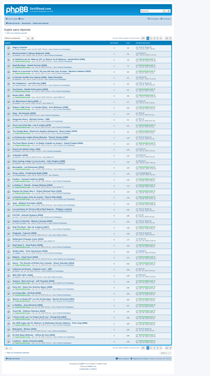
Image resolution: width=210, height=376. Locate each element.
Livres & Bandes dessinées (62, 211)
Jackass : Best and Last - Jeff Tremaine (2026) (33, 281)
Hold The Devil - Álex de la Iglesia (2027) (30, 227)
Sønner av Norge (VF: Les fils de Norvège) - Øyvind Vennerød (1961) (43, 299)
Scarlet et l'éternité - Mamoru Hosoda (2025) (32, 221)
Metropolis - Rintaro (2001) (24, 329)
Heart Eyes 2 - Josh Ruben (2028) (27, 245)
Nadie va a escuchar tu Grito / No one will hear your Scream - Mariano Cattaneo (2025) (51, 71)
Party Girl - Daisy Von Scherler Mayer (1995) (32, 287)
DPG (17, 121)
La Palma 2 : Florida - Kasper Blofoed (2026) (32, 185)
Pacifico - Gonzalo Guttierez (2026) (28, 179)
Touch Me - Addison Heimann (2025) (28, 311)
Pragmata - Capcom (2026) (24, 233)
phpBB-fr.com (91, 366)
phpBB (81, 364)
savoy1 (18, 253)
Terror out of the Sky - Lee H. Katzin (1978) (31, 125)
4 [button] (157, 38)
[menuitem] (21, 19)
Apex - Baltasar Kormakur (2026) (27, 203)
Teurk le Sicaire (20, 49)
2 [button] (151, 38)
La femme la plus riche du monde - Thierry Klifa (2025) (37, 197)
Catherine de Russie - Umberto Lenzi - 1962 (32, 269)
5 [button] (160, 38)
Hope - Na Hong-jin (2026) (24, 113)
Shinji (17, 115)
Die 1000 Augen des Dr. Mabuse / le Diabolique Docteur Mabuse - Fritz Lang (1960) (49, 323)
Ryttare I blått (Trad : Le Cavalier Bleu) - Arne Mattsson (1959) (40, 107)
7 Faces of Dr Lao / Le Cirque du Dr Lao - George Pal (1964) (39, 317)
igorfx (17, 271)
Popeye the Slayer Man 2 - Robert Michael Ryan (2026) (37, 191)
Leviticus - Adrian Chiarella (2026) (27, 341)
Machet (17, 163)
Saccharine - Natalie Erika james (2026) (30, 89)
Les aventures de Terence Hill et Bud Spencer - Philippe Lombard (42, 209)
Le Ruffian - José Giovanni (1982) (27, 305)
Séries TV (61, 97)
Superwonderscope (22, 61)
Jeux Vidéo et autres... (61, 235)
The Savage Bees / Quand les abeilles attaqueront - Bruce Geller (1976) (44, 131)
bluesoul (18, 79)
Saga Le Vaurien (19, 47)
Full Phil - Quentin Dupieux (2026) (27, 215)
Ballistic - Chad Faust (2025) (25, 257)
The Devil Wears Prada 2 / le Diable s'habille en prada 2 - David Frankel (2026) (47, 143)
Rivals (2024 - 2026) (21, 95)
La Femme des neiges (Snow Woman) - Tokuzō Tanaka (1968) (40, 137)
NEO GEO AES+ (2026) (22, 275)
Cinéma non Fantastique (62, 49)
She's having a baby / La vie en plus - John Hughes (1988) (38, 161)
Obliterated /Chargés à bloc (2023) (27, 239)
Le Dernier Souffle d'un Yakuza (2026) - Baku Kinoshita (37, 77)
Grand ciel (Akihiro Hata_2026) (26, 149)
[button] (143, 38)
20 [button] (167, 38)
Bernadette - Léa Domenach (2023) (28, 167)
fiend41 (17, 55)
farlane (17, 103)
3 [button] (154, 38)
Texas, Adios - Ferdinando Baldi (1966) (30, 173)
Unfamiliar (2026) (20, 155)
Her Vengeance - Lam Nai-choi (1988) (29, 83)
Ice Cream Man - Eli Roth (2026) (26, 293)
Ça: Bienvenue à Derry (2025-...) (26, 101)
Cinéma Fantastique (55, 55)
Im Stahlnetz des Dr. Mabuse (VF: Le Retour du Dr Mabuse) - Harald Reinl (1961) (48, 59)
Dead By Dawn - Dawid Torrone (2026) (29, 65)
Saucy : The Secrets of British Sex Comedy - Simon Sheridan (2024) (43, 263)
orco (16, 217)
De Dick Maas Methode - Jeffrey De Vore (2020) (33, 335)
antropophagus (20, 175)
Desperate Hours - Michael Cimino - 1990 (31, 119)
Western (56, 175)
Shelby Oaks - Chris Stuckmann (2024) (30, 251)
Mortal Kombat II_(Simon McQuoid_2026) (31, 53)
